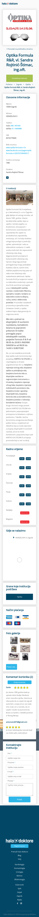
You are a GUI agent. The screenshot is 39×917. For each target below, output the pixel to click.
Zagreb (19, 896)
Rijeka (19, 900)
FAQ (19, 859)
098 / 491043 (15, 126)
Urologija (19, 872)
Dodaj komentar (19, 682)
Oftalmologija (19, 879)
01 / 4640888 (17, 128)
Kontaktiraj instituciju (19, 78)
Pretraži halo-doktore (19, 852)
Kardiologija (19, 864)
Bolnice (19, 876)
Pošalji (19, 799)
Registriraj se (19, 846)
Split (19, 888)
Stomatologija (19, 868)
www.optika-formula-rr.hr (16, 147)
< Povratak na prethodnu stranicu (19, 49)
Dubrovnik (19, 885)
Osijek (19, 892)
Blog (19, 855)
